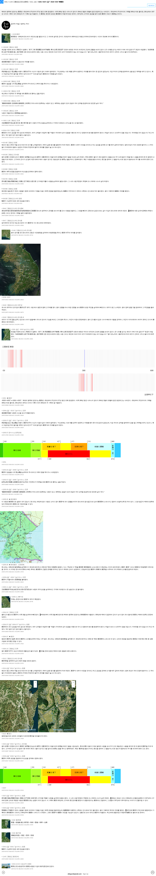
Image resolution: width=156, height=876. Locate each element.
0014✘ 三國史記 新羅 (10, 142)
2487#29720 (5, 851)
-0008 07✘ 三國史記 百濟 (11, 91)
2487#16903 (5, 105)
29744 (31, 235)
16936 (22, 675)
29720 (22, 851)
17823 (22, 643)
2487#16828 (5, 631)
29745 (22, 149)
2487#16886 (5, 591)
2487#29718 (5, 474)
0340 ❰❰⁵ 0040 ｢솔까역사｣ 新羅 (14, 808)
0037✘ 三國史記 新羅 (10, 179)
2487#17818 (14, 837)
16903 (22, 105)
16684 (22, 859)
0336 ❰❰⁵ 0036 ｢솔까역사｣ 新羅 (14, 756)
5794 (20, 494)
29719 (22, 96)
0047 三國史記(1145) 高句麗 (12, 220)
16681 (31, 339)
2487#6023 (5, 193)
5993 (20, 54)
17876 (22, 571)
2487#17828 (5, 738)
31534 (22, 790)
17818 (31, 837)
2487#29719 (5, 96)
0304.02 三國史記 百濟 (10, 612)
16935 (22, 115)
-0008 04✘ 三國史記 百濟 (11, 81)
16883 (22, 484)
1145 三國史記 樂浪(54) (11, 856)
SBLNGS (21, 39)
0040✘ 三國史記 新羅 (10, 189)
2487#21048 (5, 506)
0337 (4, 788)
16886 (22, 591)
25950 (22, 183)
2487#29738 (5, 137)
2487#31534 (5, 790)
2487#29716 (5, 76)
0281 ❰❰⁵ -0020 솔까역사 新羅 (23, 329)
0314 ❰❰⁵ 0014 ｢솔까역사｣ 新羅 (14, 668)
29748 (22, 619)
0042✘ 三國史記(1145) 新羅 (12, 198)
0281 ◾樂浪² (7, 398)
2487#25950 (5, 183)
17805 (22, 435)
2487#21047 (14, 39)
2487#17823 (5, 643)
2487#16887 (5, 751)
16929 (22, 427)
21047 (31, 39)
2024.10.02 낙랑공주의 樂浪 (21, 864)
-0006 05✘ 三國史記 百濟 (11, 101)
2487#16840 (5, 215)
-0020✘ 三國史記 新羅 (10, 47)
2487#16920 (5, 125)
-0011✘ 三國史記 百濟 (10, 69)
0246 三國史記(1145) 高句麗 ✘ (13, 317)
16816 (22, 582)
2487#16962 (5, 174)
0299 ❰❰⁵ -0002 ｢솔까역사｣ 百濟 (14, 577)
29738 (22, 137)
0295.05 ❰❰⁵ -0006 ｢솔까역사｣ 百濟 (15, 489)
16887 (22, 751)
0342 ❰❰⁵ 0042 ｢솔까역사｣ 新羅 (14, 847)
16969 (22, 324)
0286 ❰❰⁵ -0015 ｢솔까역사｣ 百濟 (14, 410)
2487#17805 (5, 435)
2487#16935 (5, 115)
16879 (22, 312)
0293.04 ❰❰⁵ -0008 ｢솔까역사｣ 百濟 (15, 470)
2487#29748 (5, 619)
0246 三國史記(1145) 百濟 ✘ (12, 305)
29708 (22, 815)
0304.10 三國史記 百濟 (10, 649)
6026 (20, 203)
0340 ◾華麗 (16, 820)
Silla (5, 2)
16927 (22, 761)
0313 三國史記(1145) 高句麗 (12, 658)
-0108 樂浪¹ (16, 34)
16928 (22, 415)
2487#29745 (5, 149)
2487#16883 (5, 484)
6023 (20, 193)
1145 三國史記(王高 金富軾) (18, 2)
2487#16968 (5, 64)
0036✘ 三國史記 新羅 (10, 169)
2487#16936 (5, 675)
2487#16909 (5, 225)
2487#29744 (14, 235)
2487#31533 (5, 464)
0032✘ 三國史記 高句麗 (11, 154)
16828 (22, 631)
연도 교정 (33, 2)
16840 (22, 215)
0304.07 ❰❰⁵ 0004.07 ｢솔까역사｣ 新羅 (16, 624)
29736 (22, 653)
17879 (31, 824)
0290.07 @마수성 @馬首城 (12, 432)
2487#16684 (5, 859)
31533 (22, 464)
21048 (22, 506)
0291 (4, 462)
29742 (22, 164)
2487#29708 (5, 815)
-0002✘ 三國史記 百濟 (10, 111)
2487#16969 (5, 324)
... (11, 21)
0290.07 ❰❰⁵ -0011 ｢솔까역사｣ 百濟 (15, 420)
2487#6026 (5, 203)
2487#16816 (5, 582)
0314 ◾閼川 (7, 734)
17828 (22, 738)
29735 (22, 663)
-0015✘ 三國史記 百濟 (10, 59)
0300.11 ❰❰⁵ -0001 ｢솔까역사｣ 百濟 (15, 587)
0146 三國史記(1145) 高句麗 (22, 230)
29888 (22, 405)
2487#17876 (5, 571)
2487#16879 (5, 312)
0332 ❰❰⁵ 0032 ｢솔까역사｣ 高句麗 (15, 744)
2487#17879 (14, 824)
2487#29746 (14, 601)
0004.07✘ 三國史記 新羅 (11, 130)
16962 (22, 174)
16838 (22, 803)
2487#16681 (14, 339)
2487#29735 (5, 663)
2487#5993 (5, 54)
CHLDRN (26, 39)
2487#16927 (5, 761)
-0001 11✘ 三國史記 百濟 (11, 120)
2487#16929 (5, 427)
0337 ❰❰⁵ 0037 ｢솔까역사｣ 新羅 (14, 796)
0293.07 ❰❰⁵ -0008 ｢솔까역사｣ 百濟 (15, 480)
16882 (22, 86)
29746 (31, 601)
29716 (22, 76)
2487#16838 (5, 803)
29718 (22, 474)
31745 (31, 868)
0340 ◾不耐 (16, 833)
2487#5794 (5, 494)
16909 (22, 225)
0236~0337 (6, 297)
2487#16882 (5, 86)
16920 (22, 125)
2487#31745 (14, 868)
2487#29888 (5, 405)
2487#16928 (5, 415)
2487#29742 (5, 164)
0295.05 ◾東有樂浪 (10, 499)
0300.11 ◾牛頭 (17, 597)
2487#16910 (5, 299)
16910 (22, 299)
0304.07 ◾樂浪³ (8, 636)
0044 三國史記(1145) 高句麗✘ (13, 208)
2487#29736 (5, 653)
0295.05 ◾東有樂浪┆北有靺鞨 (13, 565)
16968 (22, 64)
